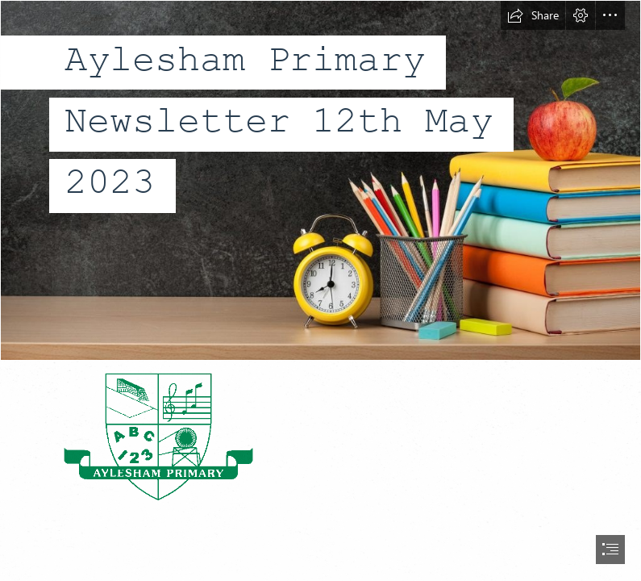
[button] (533, 15)
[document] (320, 290)
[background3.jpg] (320, 180)
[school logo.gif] (157, 435)
